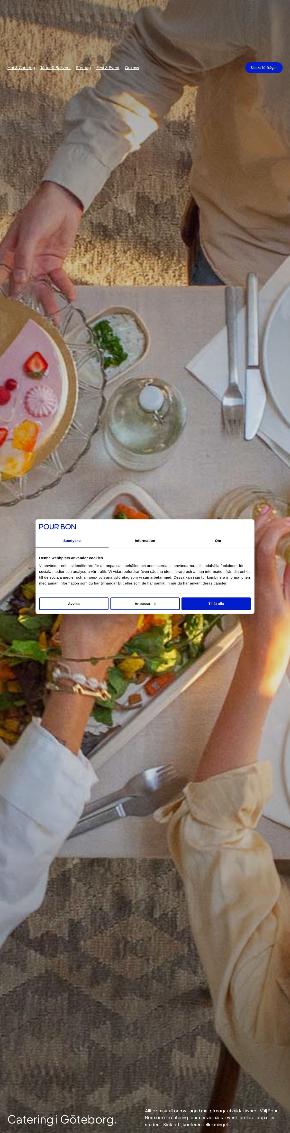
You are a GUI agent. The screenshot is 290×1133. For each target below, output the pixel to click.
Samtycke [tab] (72, 541)
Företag (83, 67)
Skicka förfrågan (264, 67)
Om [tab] (218, 541)
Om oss (132, 67)
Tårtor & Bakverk (55, 67)
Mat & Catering (21, 67)
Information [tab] (145, 541)
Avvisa (74, 604)
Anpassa (145, 604)
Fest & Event (107, 67)
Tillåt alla (216, 604)
